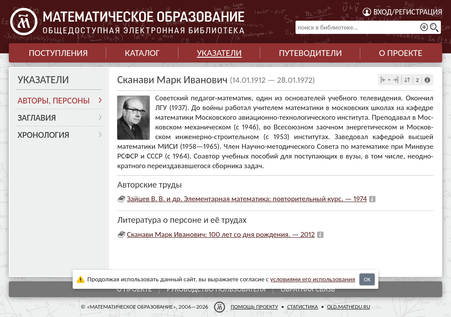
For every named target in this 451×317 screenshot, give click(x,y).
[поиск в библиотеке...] (368, 27)
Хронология (43, 134)
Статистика (302, 306)
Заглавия (37, 117)
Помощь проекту (254, 306)
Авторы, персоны (54, 100)
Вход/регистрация (407, 12)
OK (367, 279)
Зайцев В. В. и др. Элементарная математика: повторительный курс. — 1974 (247, 198)
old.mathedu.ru (348, 306)
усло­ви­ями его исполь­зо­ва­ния (312, 279)
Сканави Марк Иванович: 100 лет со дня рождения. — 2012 (220, 234)
